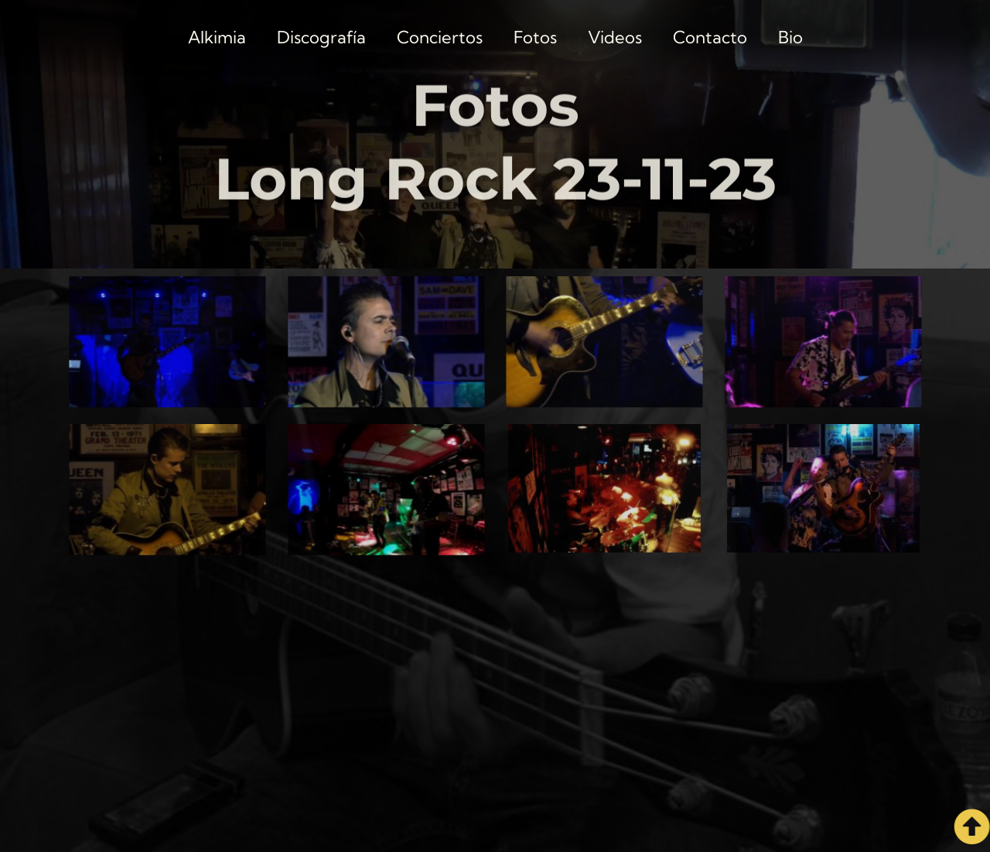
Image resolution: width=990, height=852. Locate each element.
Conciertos (440, 37)
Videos (615, 37)
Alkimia (217, 37)
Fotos (535, 37)
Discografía (321, 37)
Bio (790, 37)
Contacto (710, 37)
